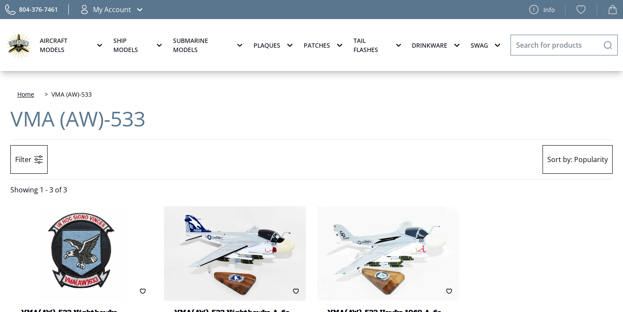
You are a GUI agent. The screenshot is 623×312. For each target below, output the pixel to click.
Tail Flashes (378, 45)
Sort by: (559, 159)
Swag (487, 45)
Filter (29, 159)
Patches (324, 45)
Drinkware (437, 45)
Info (542, 9)
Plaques (274, 45)
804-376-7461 (38, 9)
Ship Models (138, 45)
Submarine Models (209, 45)
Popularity (577, 159)
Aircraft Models (72, 45)
